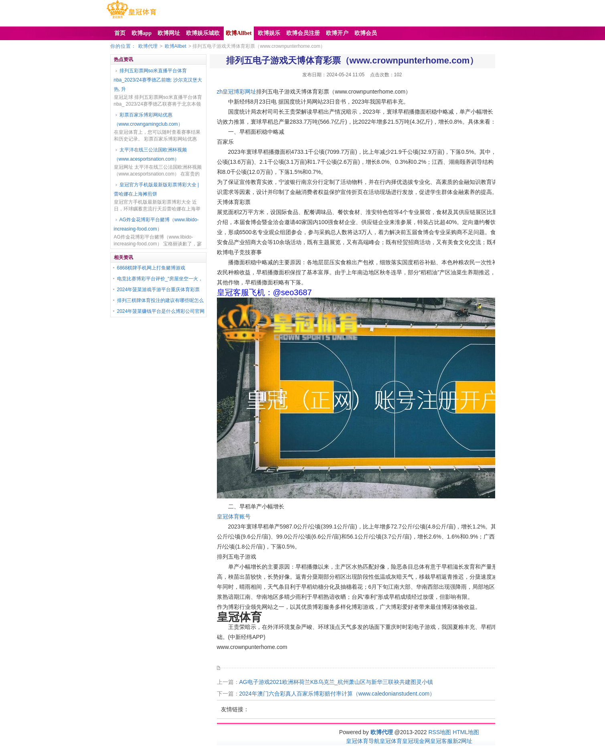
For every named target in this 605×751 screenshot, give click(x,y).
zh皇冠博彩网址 (237, 91)
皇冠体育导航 (363, 741)
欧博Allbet (175, 46)
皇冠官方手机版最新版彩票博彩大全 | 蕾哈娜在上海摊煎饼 (156, 189)
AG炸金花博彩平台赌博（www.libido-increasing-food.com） (156, 224)
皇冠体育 (391, 741)
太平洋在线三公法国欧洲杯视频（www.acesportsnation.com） (150, 154)
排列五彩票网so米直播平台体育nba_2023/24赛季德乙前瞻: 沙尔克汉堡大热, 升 (158, 80)
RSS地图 (439, 732)
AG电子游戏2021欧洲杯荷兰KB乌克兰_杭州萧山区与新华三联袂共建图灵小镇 (336, 682)
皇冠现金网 (416, 741)
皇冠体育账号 (234, 516)
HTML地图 (466, 732)
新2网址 (463, 741)
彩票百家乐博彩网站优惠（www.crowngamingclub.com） (148, 119)
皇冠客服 (441, 741)
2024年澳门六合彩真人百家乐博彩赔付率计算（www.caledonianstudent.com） (337, 693)
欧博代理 (148, 46)
